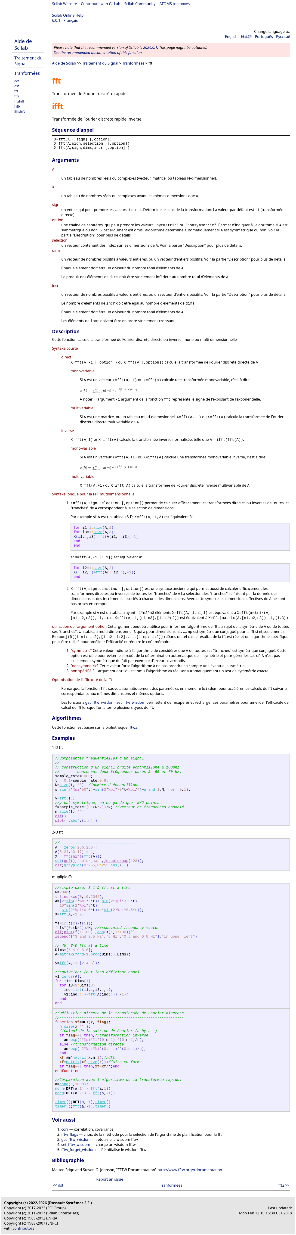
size (97, 528)
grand (149, 790)
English (231, 36)
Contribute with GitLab (100, 3)
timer (60, 1102)
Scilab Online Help (67, 15)
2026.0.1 (150, 47)
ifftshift (19, 111)
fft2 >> (284, 1185)
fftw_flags (69, 1134)
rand (79, 954)
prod (95, 954)
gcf (67, 861)
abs (74, 821)
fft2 (16, 96)
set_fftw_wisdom (131, 702)
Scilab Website (64, 3)
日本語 (246, 36)
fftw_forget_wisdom (78, 1149)
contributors (23, 1228)
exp (74, 1040)
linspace (68, 897)
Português (264, 36)
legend (61, 937)
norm (59, 1089)
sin (62, 790)
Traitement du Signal (100, 63)
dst (16, 86)
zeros (69, 848)
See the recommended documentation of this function (98, 52)
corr (64, 1129)
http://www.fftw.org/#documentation (189, 1169)
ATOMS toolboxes (175, 3)
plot (59, 821)
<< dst (58, 1185)
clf (58, 816)
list (77, 990)
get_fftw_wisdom (99, 702)
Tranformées (27, 73)
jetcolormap (116, 861)
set (58, 861)
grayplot (73, 865)
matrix (66, 954)
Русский (283, 36)
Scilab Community (139, 3)
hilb (17, 106)
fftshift (19, 101)
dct (16, 81)
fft (16, 91)
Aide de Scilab (23, 44)
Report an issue (109, 1179)
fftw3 (133, 727)
